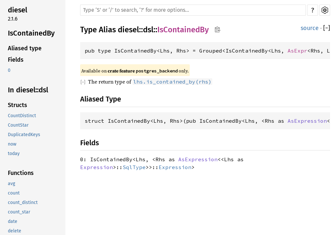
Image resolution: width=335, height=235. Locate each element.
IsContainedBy (31, 33)
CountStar (18, 125)
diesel (17, 10)
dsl (148, 29)
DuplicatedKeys (24, 134)
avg (11, 183)
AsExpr (297, 50)
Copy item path (217, 29)
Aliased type (25, 48)
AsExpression (307, 121)
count (14, 193)
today (14, 153)
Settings (324, 10)
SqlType (134, 167)
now (12, 144)
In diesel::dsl (28, 90)
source (310, 28)
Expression (96, 167)
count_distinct (23, 202)
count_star (19, 212)
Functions (21, 173)
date (12, 221)
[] (326, 28)
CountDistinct (22, 115)
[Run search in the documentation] (193, 10)
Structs (17, 105)
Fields (16, 59)
